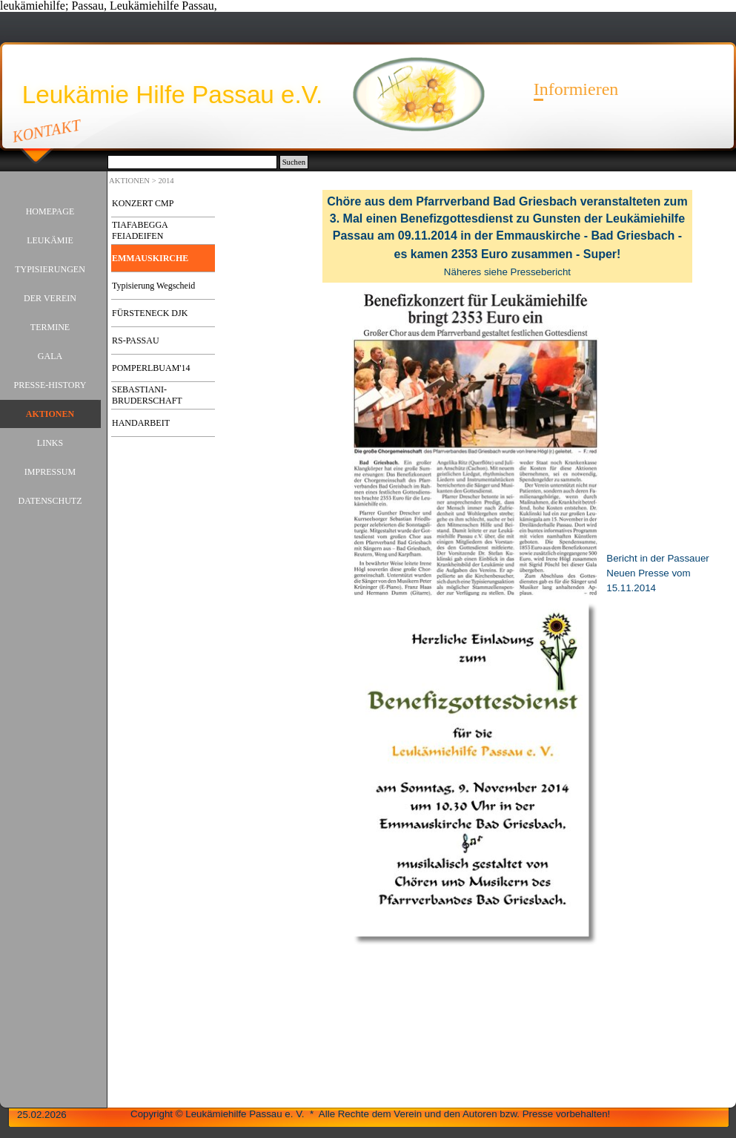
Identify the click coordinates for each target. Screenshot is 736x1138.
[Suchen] (192, 162)
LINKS (50, 443)
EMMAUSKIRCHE (150, 258)
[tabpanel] (507, 236)
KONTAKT (47, 130)
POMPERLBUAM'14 (151, 368)
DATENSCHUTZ (50, 501)
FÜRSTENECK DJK (150, 313)
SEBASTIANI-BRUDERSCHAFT (147, 395)
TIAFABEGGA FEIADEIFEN (140, 230)
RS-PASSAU (135, 340)
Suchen (293, 162)
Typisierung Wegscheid (153, 285)
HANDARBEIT (141, 423)
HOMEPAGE (50, 211)
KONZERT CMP (142, 203)
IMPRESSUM (50, 472)
